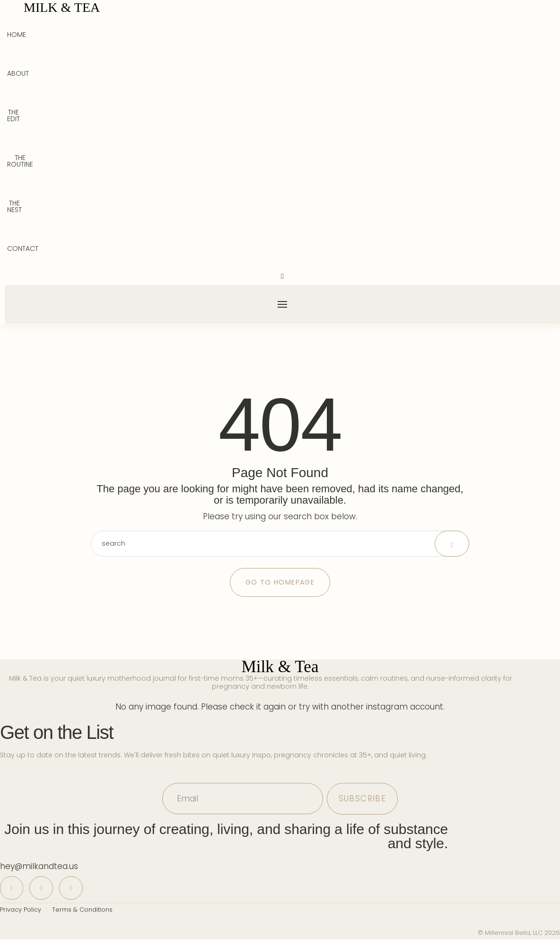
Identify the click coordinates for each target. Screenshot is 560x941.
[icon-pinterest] (12, 889)
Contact (22, 248)
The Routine (20, 161)
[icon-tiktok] (73, 889)
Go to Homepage (280, 583)
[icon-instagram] (43, 889)
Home (16, 34)
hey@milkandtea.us (39, 867)
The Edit (13, 115)
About (18, 73)
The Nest (14, 206)
